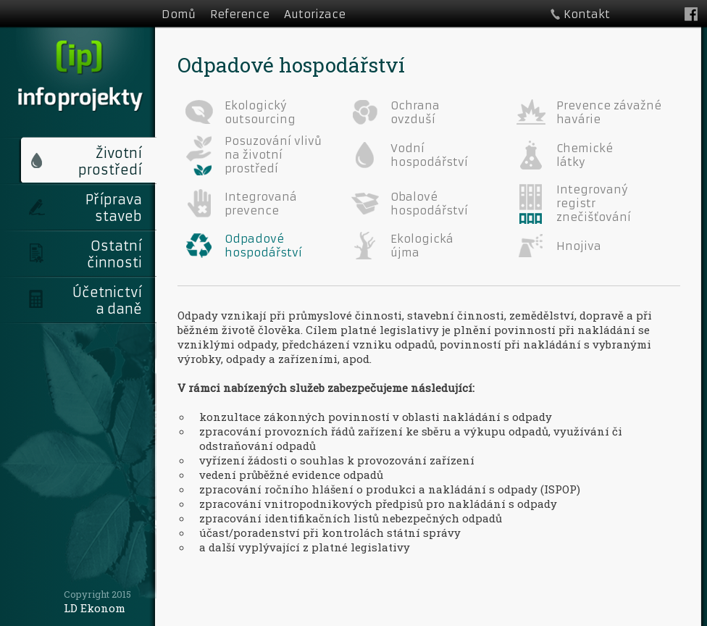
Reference (239, 14)
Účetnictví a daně (107, 300)
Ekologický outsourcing (260, 112)
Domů (179, 14)
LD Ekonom (94, 608)
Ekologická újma (421, 245)
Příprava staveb (113, 208)
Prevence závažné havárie (608, 112)
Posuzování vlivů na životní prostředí (273, 154)
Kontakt (587, 14)
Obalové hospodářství (429, 203)
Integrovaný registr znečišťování (593, 203)
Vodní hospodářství (429, 155)
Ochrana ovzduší (415, 112)
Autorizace (315, 14)
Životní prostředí (110, 161)
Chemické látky (584, 155)
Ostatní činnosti (114, 254)
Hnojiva (578, 246)
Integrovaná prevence (261, 203)
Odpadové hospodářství (263, 245)
